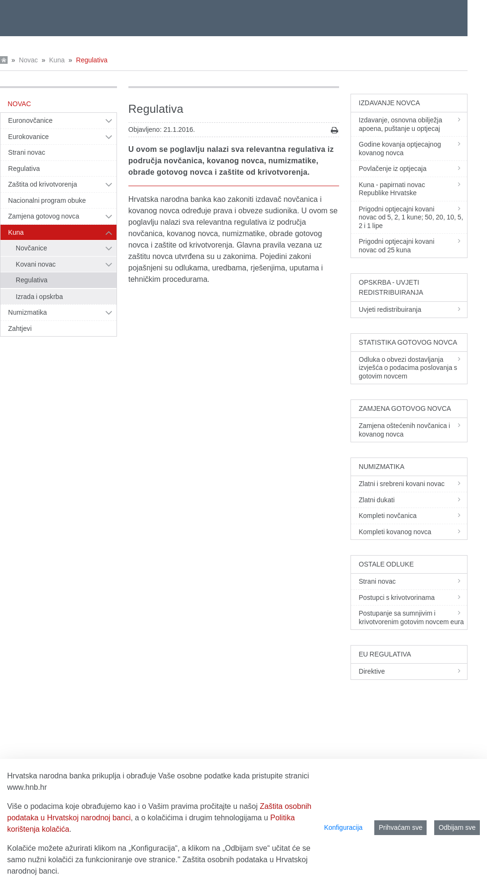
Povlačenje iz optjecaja (413, 168)
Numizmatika (27, 312)
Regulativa (91, 60)
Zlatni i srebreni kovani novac (413, 484)
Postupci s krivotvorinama (413, 597)
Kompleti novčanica (413, 515)
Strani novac (26, 152)
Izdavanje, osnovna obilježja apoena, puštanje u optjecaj (413, 124)
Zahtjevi (20, 328)
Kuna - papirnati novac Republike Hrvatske (413, 189)
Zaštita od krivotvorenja (42, 184)
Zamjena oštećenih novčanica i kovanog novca (413, 430)
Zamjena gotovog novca (43, 216)
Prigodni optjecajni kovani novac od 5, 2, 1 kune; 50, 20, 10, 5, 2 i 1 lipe (413, 217)
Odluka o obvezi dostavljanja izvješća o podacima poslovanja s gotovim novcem (413, 368)
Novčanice (31, 248)
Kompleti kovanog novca (413, 532)
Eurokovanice (28, 136)
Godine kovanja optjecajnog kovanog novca (413, 148)
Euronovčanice (30, 120)
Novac (28, 60)
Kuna (57, 60)
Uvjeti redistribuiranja (413, 309)
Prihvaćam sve (400, 827)
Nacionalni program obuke (47, 200)
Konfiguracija (343, 827)
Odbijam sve (457, 827)
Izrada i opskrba (39, 296)
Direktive (413, 671)
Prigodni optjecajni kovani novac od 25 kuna (413, 246)
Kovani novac (36, 264)
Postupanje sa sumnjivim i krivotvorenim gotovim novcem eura (413, 617)
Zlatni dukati (413, 500)
